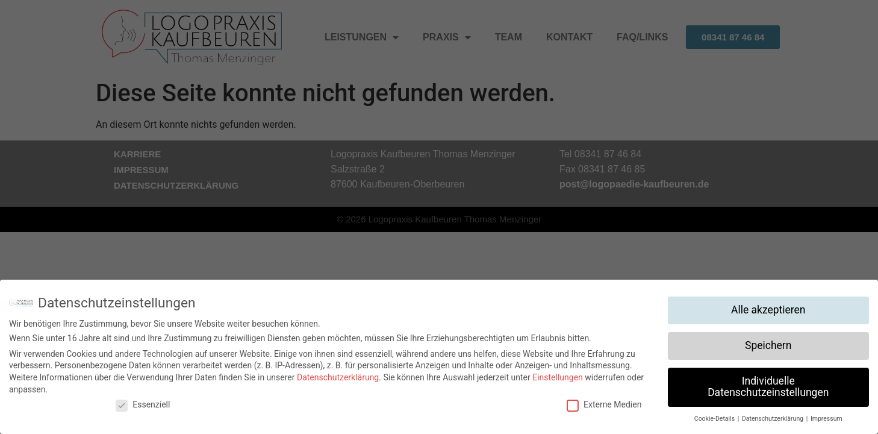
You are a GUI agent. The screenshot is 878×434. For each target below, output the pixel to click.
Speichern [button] (768, 345)
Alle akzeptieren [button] (768, 310)
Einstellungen (557, 377)
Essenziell (143, 404)
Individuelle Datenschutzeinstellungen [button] (768, 387)
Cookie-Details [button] (715, 419)
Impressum (826, 419)
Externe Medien (604, 404)
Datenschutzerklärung (338, 377)
